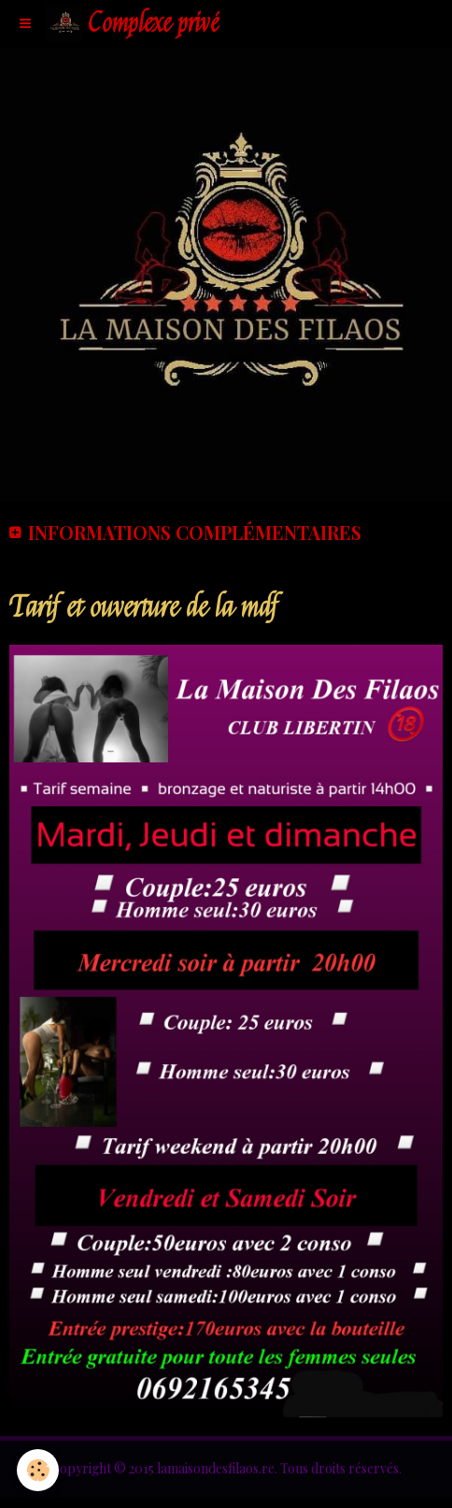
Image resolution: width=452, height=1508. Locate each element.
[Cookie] (38, 1470)
